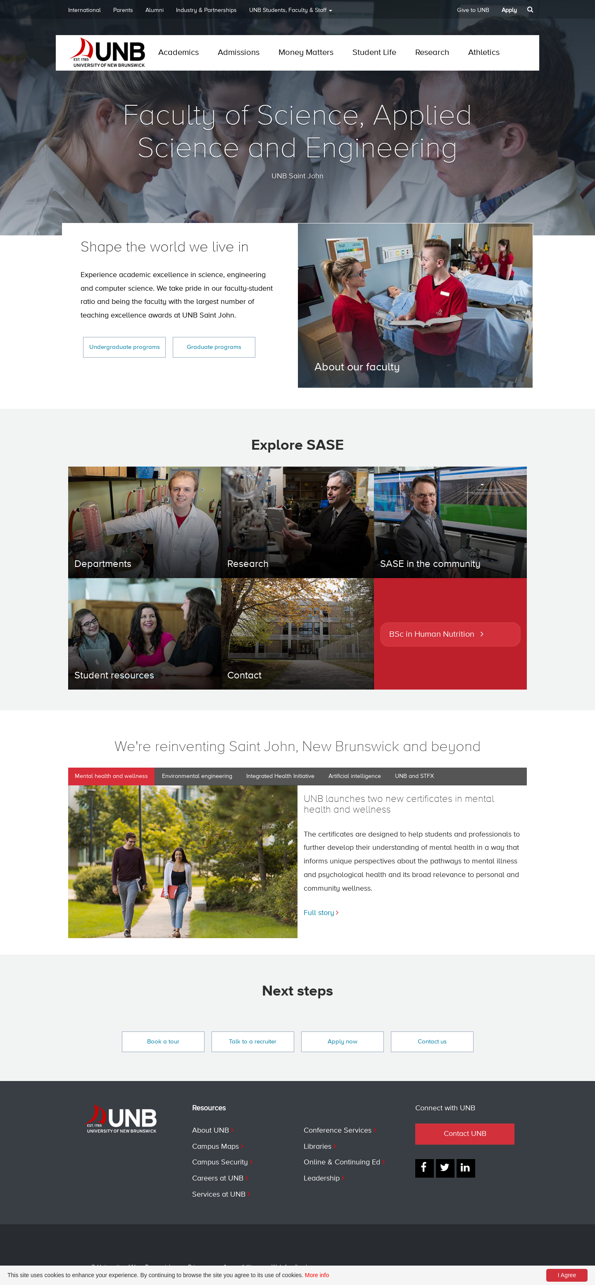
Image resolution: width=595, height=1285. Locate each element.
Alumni (154, 10)
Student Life (374, 52)
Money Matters (305, 52)
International (84, 10)
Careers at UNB (217, 1178)
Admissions (238, 52)
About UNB (210, 1130)
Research (432, 52)
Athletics (484, 52)
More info (317, 1275)
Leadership (322, 1178)
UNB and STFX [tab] (414, 776)
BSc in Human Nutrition (431, 634)
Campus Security (220, 1162)
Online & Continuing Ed (342, 1162)
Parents (123, 10)
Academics (178, 52)
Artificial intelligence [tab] (354, 776)
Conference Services (337, 1130)
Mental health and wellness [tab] (111, 776)
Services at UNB (218, 1194)
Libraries (317, 1146)
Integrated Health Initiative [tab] (280, 776)
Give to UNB (473, 10)
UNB (290, 13)
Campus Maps (215, 1146)
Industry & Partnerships (206, 10)
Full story (319, 913)
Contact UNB (465, 1134)
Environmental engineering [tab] (197, 776)
